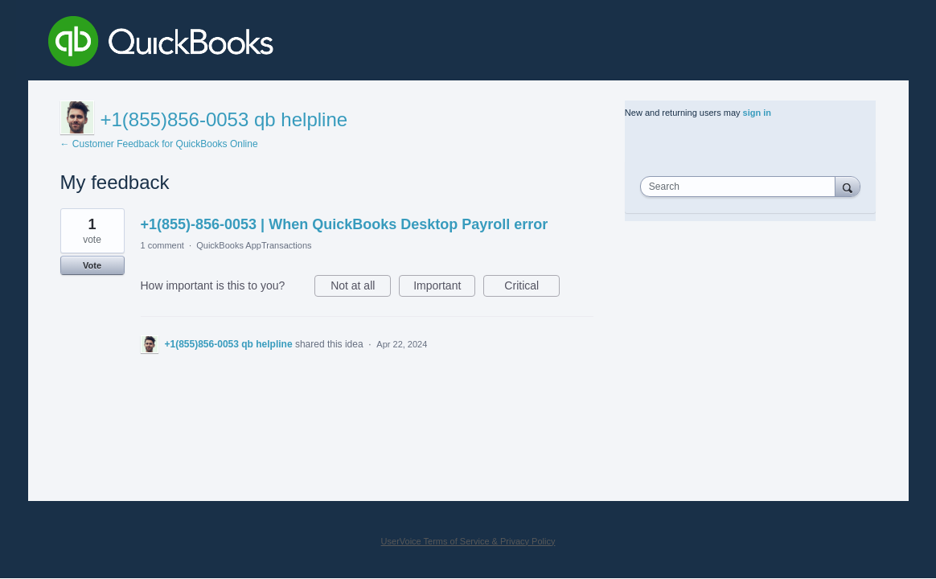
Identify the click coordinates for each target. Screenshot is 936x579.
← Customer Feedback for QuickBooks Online (159, 144)
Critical (532, 288)
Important (444, 288)
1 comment (162, 245)
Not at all (360, 288)
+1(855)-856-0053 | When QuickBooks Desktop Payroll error (344, 224)
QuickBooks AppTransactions (253, 245)
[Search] (847, 186)
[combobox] (741, 186)
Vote (92, 265)
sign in (757, 112)
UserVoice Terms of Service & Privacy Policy (468, 541)
